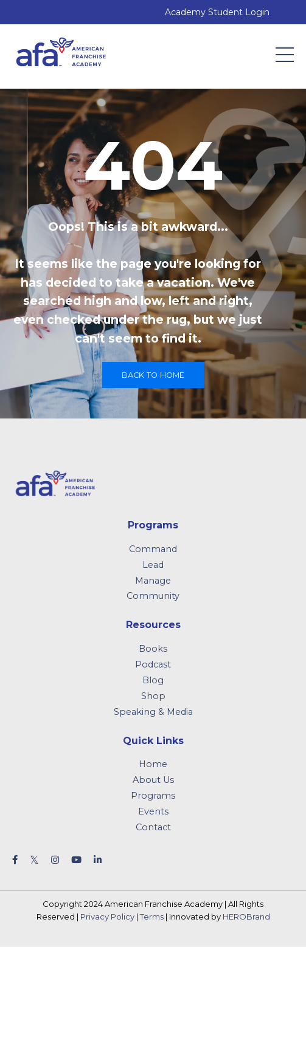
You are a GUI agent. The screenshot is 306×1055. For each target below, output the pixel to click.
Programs (153, 795)
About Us (153, 779)
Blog (153, 680)
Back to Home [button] (153, 375)
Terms (152, 916)
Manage (153, 580)
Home (153, 764)
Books (153, 648)
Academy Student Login (217, 12)
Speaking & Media (153, 711)
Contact (153, 827)
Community (153, 595)
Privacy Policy (107, 916)
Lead (153, 564)
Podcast (153, 664)
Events (153, 811)
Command (153, 549)
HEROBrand (246, 916)
